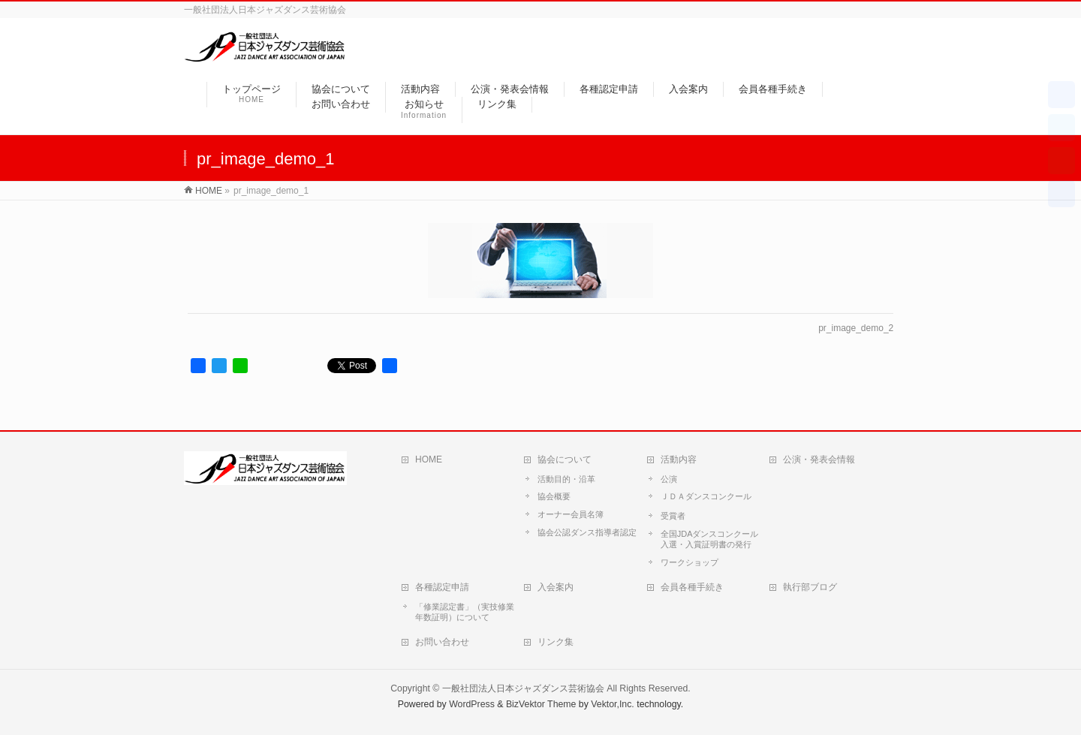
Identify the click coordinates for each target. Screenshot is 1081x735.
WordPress (472, 704)
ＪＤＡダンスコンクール (706, 496)
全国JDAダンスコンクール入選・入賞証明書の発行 (710, 539)
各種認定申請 (442, 587)
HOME (428, 459)
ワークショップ (689, 562)
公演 (669, 478)
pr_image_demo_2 (855, 328)
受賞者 (673, 515)
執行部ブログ (810, 587)
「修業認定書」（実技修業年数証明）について (464, 612)
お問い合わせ (442, 642)
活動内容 (679, 459)
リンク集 (555, 642)
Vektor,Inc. (612, 704)
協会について (564, 459)
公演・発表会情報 (819, 459)
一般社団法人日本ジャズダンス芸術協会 (523, 688)
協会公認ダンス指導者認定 (587, 532)
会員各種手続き (692, 587)
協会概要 (554, 496)
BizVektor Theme (541, 704)
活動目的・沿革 (566, 478)
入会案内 (555, 587)
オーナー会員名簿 (570, 514)
